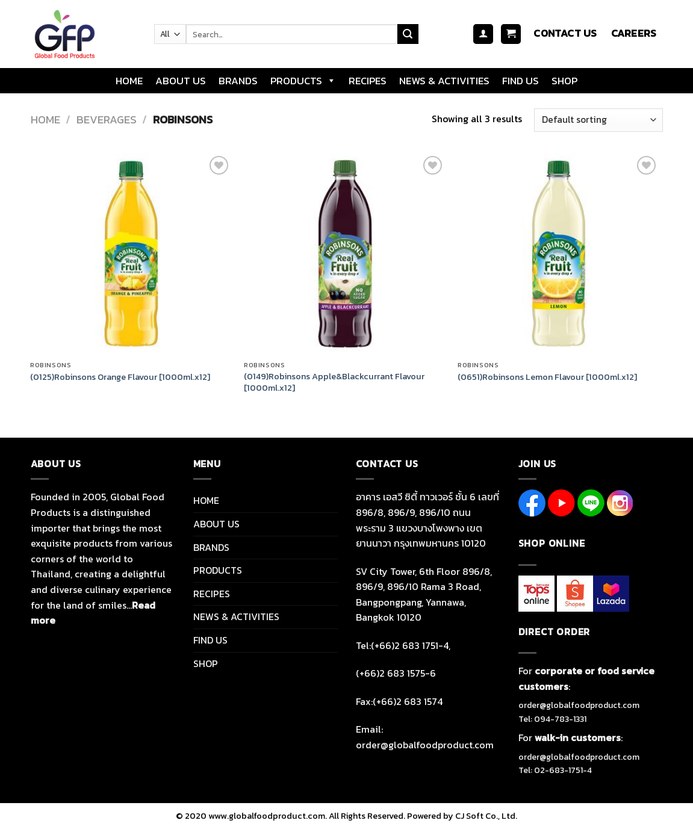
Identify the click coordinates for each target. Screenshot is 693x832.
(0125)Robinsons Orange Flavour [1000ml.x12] (120, 377)
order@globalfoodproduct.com (578, 705)
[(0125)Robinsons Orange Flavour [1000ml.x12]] (131, 254)
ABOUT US (180, 80)
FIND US (520, 80)
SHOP (564, 80)
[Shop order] (598, 120)
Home (45, 119)
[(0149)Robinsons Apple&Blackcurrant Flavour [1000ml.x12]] (345, 254)
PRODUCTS (303, 80)
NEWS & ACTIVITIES (444, 80)
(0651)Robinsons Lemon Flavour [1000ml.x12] (547, 377)
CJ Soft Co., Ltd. (486, 815)
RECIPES (368, 80)
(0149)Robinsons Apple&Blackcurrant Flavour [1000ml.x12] (334, 382)
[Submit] (407, 34)
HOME (129, 80)
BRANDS (238, 80)
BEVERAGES (106, 119)
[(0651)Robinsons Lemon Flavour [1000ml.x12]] (558, 254)
